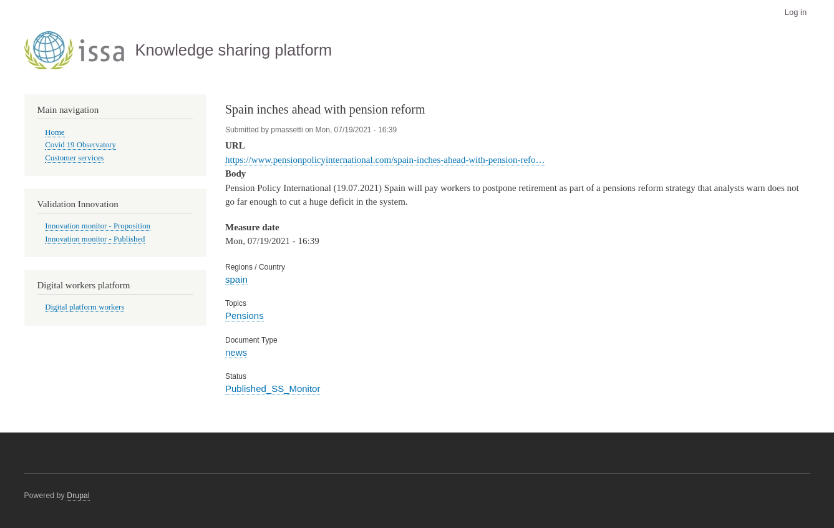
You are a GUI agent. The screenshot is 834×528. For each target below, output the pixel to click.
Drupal (78, 495)
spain (236, 279)
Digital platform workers (84, 307)
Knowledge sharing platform (233, 50)
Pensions (244, 315)
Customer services (74, 158)
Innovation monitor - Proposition (97, 226)
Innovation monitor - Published (95, 239)
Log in (796, 12)
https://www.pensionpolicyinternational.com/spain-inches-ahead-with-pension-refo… (385, 160)
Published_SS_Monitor (272, 388)
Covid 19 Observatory (80, 144)
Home (54, 132)
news (236, 352)
